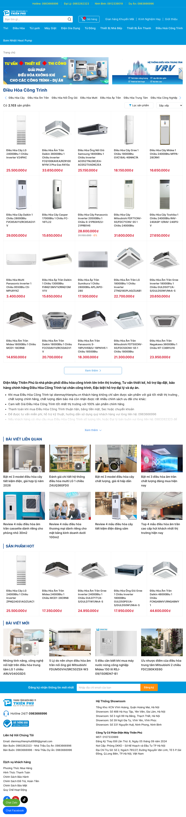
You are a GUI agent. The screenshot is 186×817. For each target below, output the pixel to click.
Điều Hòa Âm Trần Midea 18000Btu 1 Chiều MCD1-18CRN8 (21, 344)
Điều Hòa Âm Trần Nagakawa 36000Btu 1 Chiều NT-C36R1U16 (163, 344)
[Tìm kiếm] (69, 19)
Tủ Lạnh (34, 28)
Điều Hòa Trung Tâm (136, 97)
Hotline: (36, 3)
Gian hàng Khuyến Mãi (119, 19)
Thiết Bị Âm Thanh (139, 28)
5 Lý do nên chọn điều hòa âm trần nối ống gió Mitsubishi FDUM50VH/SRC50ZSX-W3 (70, 665)
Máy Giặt (50, 28)
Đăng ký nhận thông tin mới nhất (51, 687)
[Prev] (5, 97)
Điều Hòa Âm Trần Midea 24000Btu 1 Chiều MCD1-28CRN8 (55, 594)
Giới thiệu (171, 19)
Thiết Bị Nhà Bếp (111, 28)
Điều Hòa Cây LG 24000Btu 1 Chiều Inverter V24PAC (17, 154)
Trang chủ (9, 52)
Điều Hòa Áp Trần (110, 97)
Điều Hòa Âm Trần (38, 97)
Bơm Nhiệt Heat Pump (17, 40)
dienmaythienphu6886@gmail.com (31, 741)
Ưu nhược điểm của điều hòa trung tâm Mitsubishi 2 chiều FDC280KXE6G (161, 665)
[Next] (180, 97)
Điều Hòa (19, 28)
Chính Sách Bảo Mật (15, 785)
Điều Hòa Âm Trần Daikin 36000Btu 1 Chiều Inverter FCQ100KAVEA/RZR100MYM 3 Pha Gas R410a (56, 157)
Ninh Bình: (101, 3)
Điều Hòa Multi (88, 97)
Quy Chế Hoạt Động (15, 789)
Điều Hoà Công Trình (169, 28)
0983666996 (50, 3)
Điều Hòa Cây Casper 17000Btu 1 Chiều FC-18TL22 (55, 218)
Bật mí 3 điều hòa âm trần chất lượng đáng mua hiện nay (159, 481)
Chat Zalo (11, 802)
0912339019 (115, 3)
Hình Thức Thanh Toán (16, 772)
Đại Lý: (68, 3)
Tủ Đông (90, 28)
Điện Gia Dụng (70, 28)
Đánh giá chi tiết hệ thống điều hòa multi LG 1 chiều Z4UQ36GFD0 (67, 481)
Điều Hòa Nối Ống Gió (64, 97)
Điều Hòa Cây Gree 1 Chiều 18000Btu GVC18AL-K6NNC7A (126, 154)
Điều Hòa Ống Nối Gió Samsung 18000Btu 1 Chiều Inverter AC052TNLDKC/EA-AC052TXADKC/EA (91, 157)
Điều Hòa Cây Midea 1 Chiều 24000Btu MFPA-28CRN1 (164, 154)
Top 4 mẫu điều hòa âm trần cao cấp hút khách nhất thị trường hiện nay (160, 528)
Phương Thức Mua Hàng (17, 768)
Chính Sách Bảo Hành (16, 776)
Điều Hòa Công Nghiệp (164, 97)
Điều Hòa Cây (17, 97)
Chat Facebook (15, 810)
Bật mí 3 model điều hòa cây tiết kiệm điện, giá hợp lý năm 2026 (23, 481)
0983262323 (81, 3)
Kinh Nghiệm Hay (149, 19)
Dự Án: (133, 3)
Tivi (5, 28)
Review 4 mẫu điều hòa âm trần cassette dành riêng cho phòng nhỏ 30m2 (23, 528)
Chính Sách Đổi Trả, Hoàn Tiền (21, 781)
